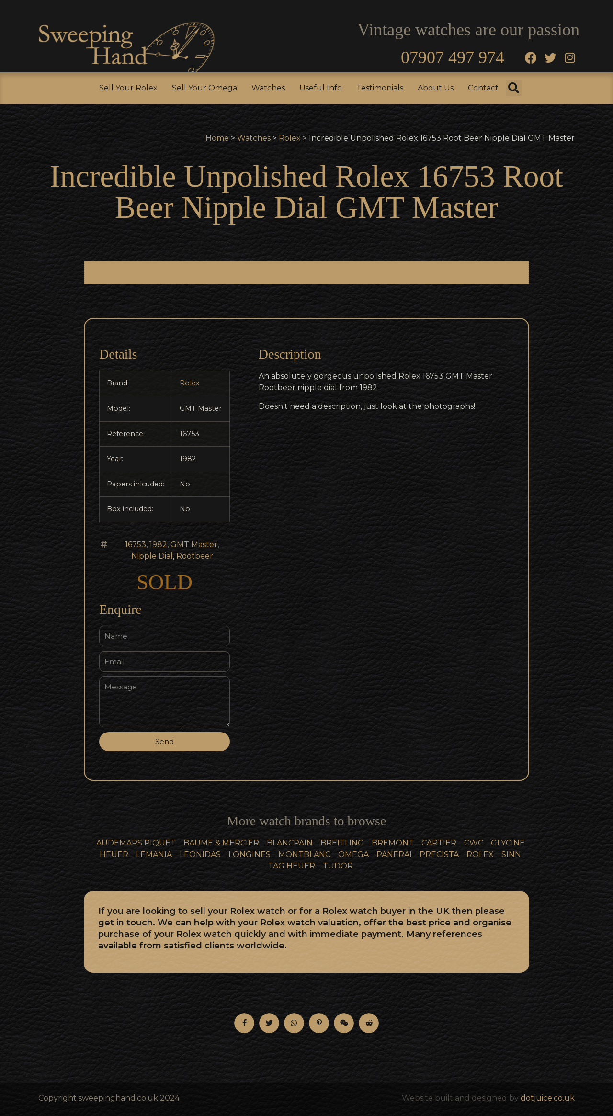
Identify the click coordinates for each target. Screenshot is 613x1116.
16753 (135, 544)
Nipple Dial (152, 556)
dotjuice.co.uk (548, 1098)
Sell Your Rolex (128, 87)
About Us (436, 87)
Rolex (290, 138)
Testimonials (379, 87)
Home (217, 138)
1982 (158, 544)
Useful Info (320, 87)
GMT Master (193, 544)
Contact (483, 87)
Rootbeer (194, 556)
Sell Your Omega (204, 87)
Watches (268, 87)
